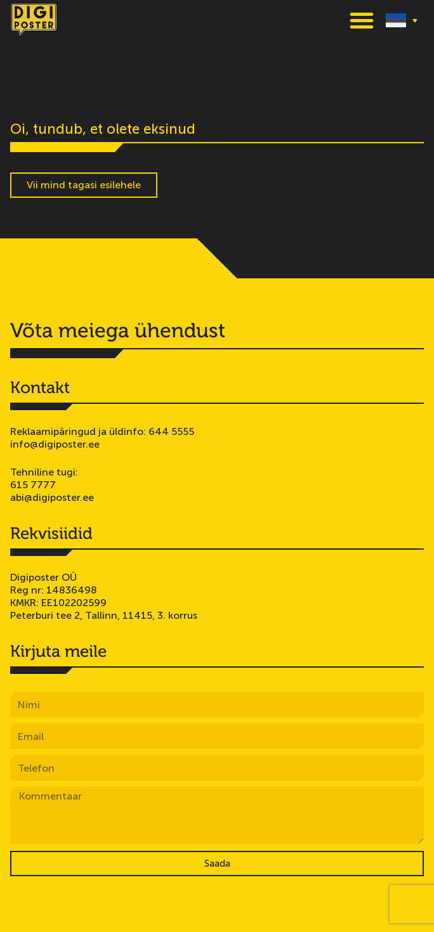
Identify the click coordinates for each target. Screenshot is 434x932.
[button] (362, 20)
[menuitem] (402, 20)
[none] (402, 20)
